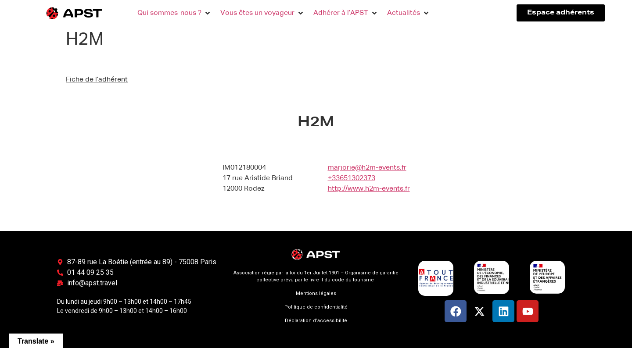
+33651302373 (351, 178)
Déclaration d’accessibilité (316, 320)
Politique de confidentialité (316, 307)
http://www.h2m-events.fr (369, 188)
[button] (174, 13)
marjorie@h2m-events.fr (367, 167)
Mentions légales (316, 293)
